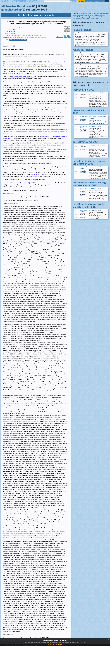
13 (24, 9)
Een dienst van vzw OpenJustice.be (36, 15)
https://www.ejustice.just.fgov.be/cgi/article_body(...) (30, 38)
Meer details (59, 644)
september (33, 9)
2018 (43, 6)
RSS (87, 1)
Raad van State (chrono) (18, 40)
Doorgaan (51, 644)
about (91, 1)
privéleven (82, 1)
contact (102, 1)
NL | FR (60, 36)
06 (33, 6)
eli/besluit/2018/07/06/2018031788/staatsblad (25, 36)
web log (96, 1)
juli (38, 6)
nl (106, 1)
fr (108, 1)
